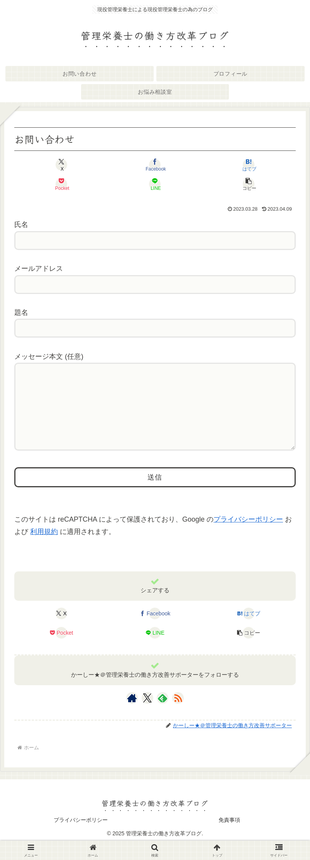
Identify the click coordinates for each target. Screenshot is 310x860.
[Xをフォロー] (147, 713)
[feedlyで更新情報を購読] (162, 713)
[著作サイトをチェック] (132, 713)
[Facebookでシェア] (155, 164)
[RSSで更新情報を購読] (178, 713)
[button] (248, 184)
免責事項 (229, 835)
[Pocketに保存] (61, 184)
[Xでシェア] (61, 164)
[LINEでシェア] (155, 184)
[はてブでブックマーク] (248, 164)
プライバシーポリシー (248, 535)
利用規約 (44, 547)
